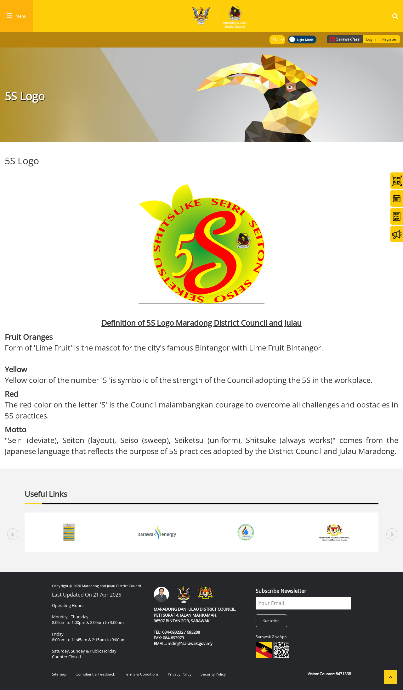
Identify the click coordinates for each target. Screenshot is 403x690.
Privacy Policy (179, 674)
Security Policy (213, 674)
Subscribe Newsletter (281, 590)
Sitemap (59, 674)
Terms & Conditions (141, 674)
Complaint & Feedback (95, 674)
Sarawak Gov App (271, 636)
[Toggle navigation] (16, 16)
